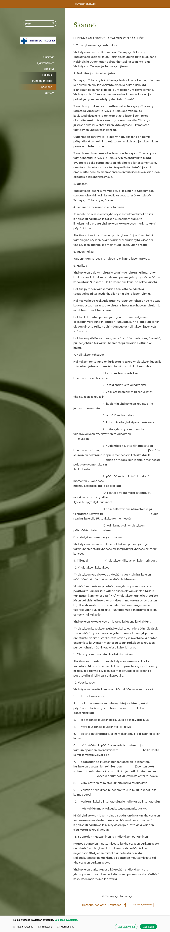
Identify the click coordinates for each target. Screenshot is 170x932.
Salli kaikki (148, 926)
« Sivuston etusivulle (85, 3)
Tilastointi (45, 926)
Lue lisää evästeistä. (66, 919)
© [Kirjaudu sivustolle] (103, 896)
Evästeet (114, 905)
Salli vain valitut (126, 926)
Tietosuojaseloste (94, 905)
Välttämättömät (23, 926)
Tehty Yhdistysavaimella (142, 905)
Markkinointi (65, 926)
